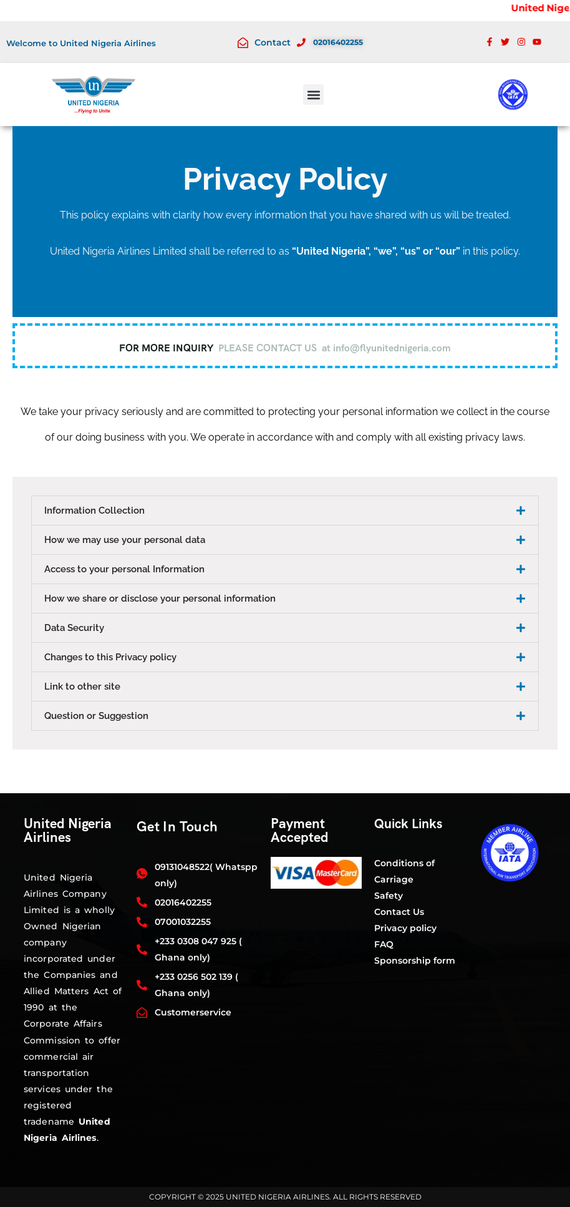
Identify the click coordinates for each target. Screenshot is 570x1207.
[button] (313, 94)
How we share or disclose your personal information (160, 598)
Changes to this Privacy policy (110, 657)
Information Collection (94, 510)
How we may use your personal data (124, 539)
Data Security (74, 627)
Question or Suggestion (96, 715)
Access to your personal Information (124, 569)
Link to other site (82, 686)
